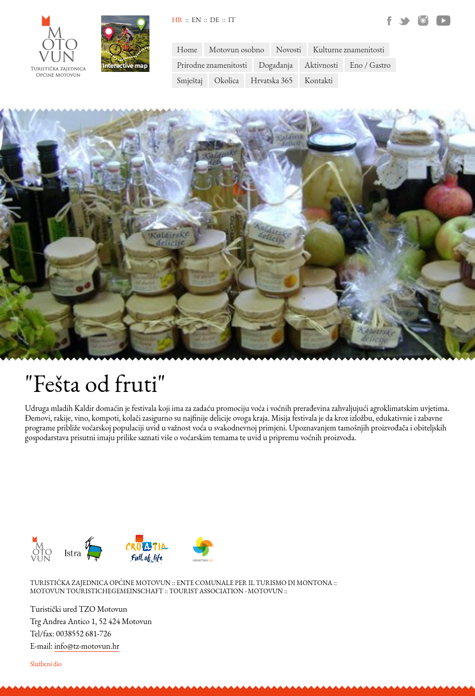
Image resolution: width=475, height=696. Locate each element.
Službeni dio (46, 664)
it (231, 19)
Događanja (276, 65)
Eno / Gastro (370, 65)
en (196, 19)
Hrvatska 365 (272, 80)
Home (187, 49)
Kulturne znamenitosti (349, 49)
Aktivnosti (321, 65)
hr (177, 19)
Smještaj (190, 80)
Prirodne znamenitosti (212, 65)
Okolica (226, 80)
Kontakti (319, 80)
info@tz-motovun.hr (87, 646)
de (214, 19)
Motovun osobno (236, 49)
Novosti (288, 49)
